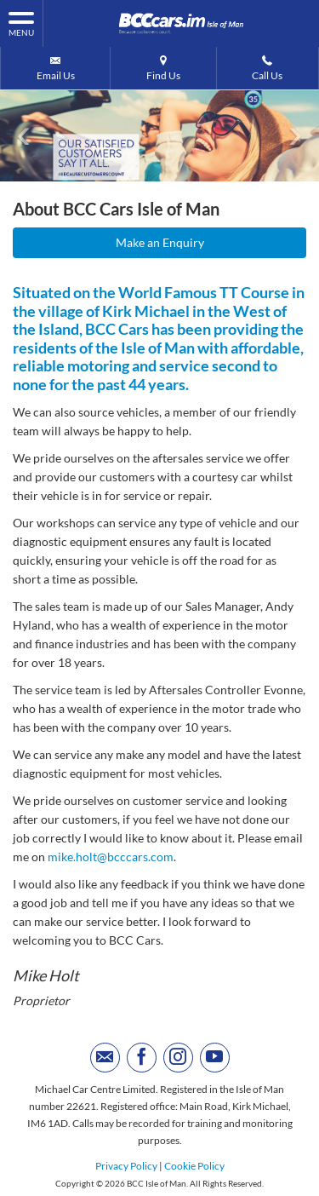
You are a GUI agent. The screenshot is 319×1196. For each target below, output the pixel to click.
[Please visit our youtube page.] (215, 1057)
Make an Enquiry (160, 242)
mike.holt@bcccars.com (111, 856)
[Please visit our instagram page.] (178, 1057)
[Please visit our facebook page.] (142, 1057)
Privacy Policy (126, 1165)
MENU (21, 23)
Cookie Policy (194, 1165)
